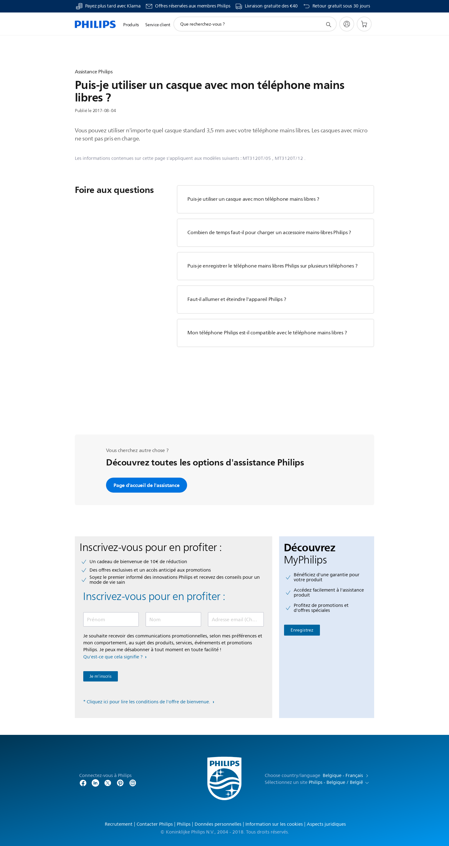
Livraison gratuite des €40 (271, 6)
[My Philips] (346, 24)
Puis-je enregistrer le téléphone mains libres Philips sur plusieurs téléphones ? (272, 266)
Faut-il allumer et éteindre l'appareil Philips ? (236, 299)
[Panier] (364, 24)
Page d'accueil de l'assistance (146, 485)
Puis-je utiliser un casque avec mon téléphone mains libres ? (253, 199)
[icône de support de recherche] (328, 24)
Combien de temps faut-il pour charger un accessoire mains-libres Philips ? (269, 233)
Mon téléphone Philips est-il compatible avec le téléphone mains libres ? (267, 333)
